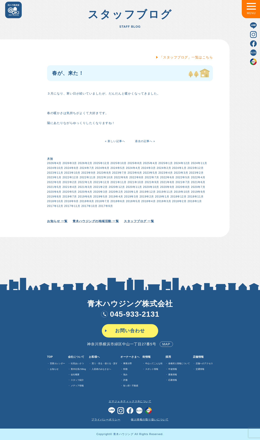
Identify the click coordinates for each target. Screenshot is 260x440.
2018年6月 (117, 201)
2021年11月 (118, 182)
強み (125, 374)
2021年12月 (101, 182)
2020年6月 (54, 191)
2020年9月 (167, 187)
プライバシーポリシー (105, 419)
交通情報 (200, 369)
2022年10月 (105, 177)
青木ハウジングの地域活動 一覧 (95, 221)
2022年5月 (182, 177)
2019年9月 (198, 191)
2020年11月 (134, 187)
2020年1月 (131, 191)
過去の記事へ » (145, 141)
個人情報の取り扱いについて (150, 419)
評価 (125, 380)
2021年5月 (54, 187)
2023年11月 (55, 172)
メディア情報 (77, 385)
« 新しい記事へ (115, 141)
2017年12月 (55, 206)
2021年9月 (151, 182)
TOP (50, 357)
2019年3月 (131, 196)
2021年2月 (100, 187)
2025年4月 (150, 163)
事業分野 (127, 363)
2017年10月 (89, 206)
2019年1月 (162, 196)
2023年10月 (72, 172)
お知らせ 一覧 (57, 221)
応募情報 (172, 380)
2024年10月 (55, 168)
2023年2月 (196, 172)
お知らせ (54, 369)
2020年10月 (151, 187)
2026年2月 (85, 163)
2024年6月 (102, 168)
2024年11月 (199, 163)
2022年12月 (70, 177)
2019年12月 (147, 191)
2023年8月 (104, 172)
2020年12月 (116, 187)
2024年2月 (163, 168)
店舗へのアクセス (204, 363)
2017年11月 (72, 206)
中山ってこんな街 (153, 363)
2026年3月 (69, 163)
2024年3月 (148, 168)
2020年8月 (182, 187)
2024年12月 (182, 163)
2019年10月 (182, 191)
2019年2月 (146, 196)
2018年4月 (148, 201)
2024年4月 (133, 168)
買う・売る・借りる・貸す (105, 363)
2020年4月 (85, 191)
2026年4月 (54, 163)
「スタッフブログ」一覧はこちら (186, 57)
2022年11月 (87, 177)
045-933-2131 (130, 314)
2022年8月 (136, 177)
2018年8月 (86, 201)
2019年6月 (85, 196)
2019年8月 (54, 196)
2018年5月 (133, 201)
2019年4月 (115, 196)
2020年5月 (69, 191)
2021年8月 (167, 182)
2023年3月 (181, 172)
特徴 (125, 369)
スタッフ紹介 (77, 380)
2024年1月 (179, 168)
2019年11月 (164, 191)
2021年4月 (69, 187)
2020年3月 (100, 191)
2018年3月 (163, 201)
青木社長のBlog (78, 369)
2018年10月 (55, 201)
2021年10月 (135, 182)
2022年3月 (54, 182)
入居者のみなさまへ (101, 369)
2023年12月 (195, 168)
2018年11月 (195, 196)
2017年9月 (105, 206)
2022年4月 (198, 177)
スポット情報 (151, 369)
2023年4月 (165, 172)
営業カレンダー (57, 363)
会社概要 (75, 374)
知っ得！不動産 (130, 385)
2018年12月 (178, 196)
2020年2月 (115, 191)
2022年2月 (69, 182)
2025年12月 (101, 163)
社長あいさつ (77, 363)
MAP (166, 344)
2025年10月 (118, 163)
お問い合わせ (130, 330)
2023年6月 (134, 172)
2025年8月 (134, 163)
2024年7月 (86, 168)
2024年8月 (71, 168)
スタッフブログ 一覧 (139, 221)
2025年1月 (165, 163)
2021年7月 (182, 182)
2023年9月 (88, 172)
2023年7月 (119, 172)
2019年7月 (69, 196)
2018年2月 (179, 201)
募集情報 (172, 374)
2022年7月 (151, 177)
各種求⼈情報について (179, 363)
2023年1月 (54, 177)
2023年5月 (150, 172)
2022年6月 (167, 177)
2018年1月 (194, 201)
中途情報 (172, 369)
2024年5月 (117, 168)
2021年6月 (198, 182)
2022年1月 (85, 182)
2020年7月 (198, 187)
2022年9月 (121, 177)
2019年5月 (100, 196)
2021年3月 (85, 187)
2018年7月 (102, 201)
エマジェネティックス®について (130, 401)
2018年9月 (71, 201)
